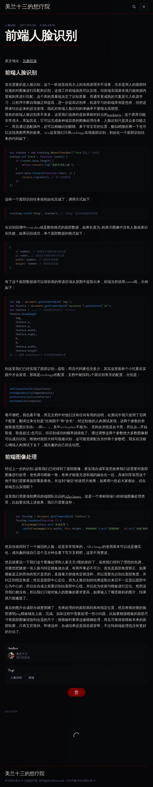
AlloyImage (73, 496)
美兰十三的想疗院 (27, 6)
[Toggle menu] (144, 7)
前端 (31, 678)
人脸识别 (10, 25)
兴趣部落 (30, 61)
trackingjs (114, 115)
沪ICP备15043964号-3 (81, 781)
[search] (134, 7)
